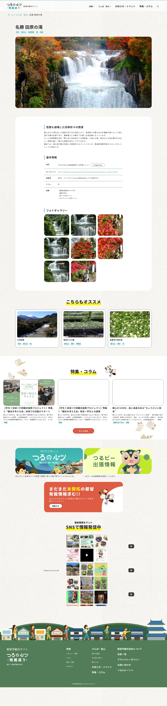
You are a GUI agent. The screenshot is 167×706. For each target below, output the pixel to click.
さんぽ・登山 (110, 6)
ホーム (11, 14)
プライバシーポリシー (128, 678)
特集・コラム (147, 6)
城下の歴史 (96, 672)
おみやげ (69, 685)
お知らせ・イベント (130, 6)
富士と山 (95, 681)
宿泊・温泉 (70, 681)
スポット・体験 (72, 672)
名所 (17, 32)
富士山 (23, 32)
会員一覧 (121, 672)
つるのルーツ (124, 689)
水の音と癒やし (97, 676)
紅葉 (41, 32)
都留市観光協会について (129, 667)
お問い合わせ (124, 683)
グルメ (68, 676)
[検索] (157, 6)
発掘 (97, 6)
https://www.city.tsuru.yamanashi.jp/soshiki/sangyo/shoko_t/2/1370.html (88, 172)
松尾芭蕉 (31, 32)
